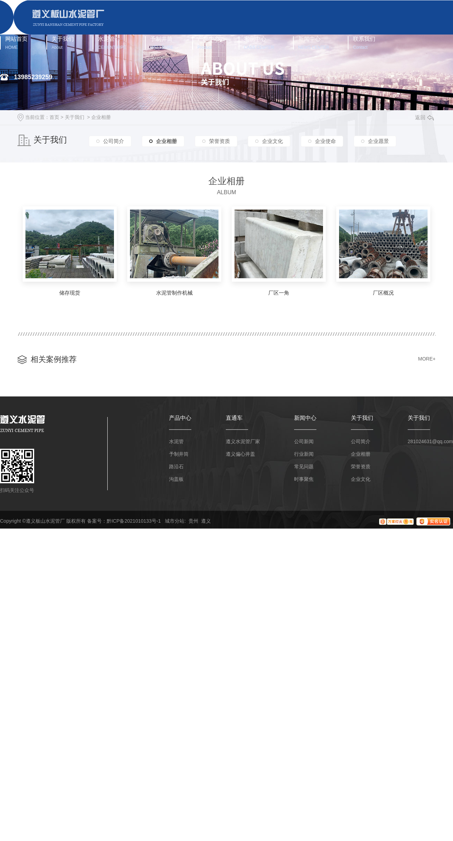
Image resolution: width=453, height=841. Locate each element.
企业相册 (101, 117)
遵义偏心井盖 (240, 454)
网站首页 (16, 43)
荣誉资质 (219, 141)
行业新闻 (304, 454)
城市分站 (174, 521)
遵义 (206, 521)
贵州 (193, 521)
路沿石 (176, 466)
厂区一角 (278, 293)
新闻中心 (313, 43)
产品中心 (209, 43)
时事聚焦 (304, 479)
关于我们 (63, 43)
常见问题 (304, 466)
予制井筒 (162, 43)
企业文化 (272, 141)
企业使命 (325, 141)
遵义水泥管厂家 (243, 441)
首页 (54, 117)
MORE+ (427, 359)
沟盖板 (176, 479)
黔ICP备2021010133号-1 (134, 521)
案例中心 (259, 43)
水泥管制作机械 (174, 293)
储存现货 (69, 293)
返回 (424, 117)
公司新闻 (304, 441)
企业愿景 (378, 141)
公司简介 (113, 141)
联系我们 (364, 43)
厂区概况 (383, 293)
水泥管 (112, 43)
